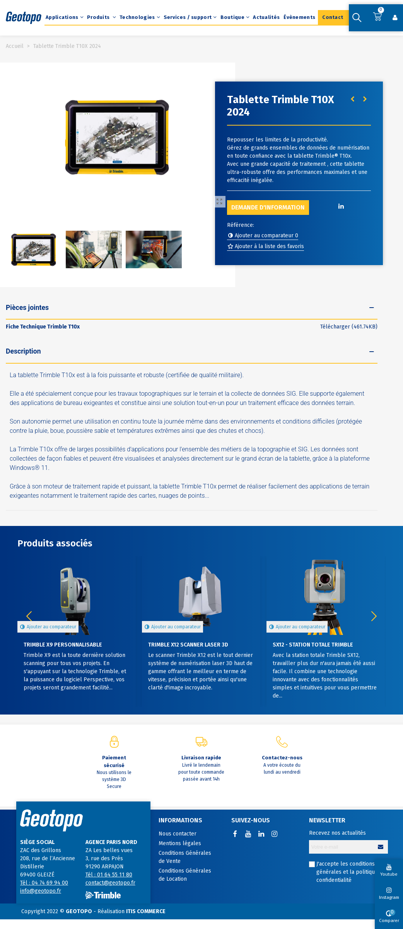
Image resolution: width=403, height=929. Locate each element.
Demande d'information (268, 207)
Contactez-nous (282, 758)
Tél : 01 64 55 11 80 (108, 874)
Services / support (188, 17)
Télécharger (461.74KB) (348, 326)
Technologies (137, 17)
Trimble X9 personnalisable (63, 644)
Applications (62, 17)
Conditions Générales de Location (185, 875)
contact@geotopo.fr (110, 883)
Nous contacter (177, 833)
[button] (374, 616)
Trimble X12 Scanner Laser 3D (188, 644)
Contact (332, 17)
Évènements (299, 17)
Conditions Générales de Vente (185, 857)
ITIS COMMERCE (146, 911)
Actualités (266, 17)
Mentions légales (180, 843)
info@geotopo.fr (40, 891)
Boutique (232, 17)
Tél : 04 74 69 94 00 (44, 883)
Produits (99, 17)
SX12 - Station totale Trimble (313, 644)
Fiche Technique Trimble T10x (43, 326)
